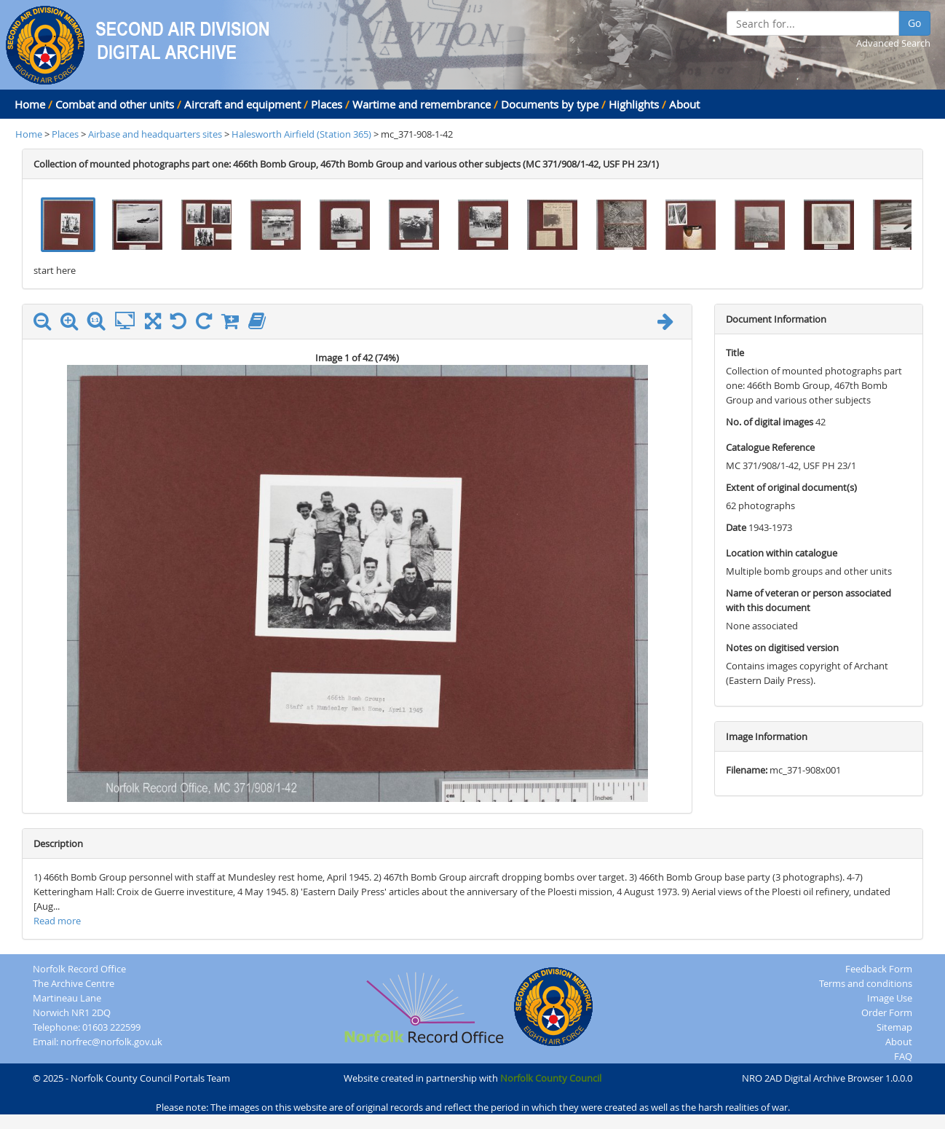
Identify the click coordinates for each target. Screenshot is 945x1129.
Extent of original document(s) (791, 487)
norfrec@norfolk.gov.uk (111, 1041)
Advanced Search (893, 43)
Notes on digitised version (782, 647)
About (684, 104)
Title (735, 352)
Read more (57, 920)
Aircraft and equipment (242, 104)
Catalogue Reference (770, 447)
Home (30, 104)
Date (736, 527)
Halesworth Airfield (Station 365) (302, 134)
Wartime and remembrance (421, 104)
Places (326, 104)
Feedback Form (878, 968)
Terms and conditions (865, 983)
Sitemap (894, 1027)
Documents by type (549, 104)
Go (914, 23)
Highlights (634, 104)
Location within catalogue (781, 552)
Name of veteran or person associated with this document (808, 600)
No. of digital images (769, 421)
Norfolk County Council (550, 1078)
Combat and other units (114, 104)
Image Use (889, 997)
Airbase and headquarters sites (155, 134)
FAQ (903, 1056)
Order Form (886, 1012)
